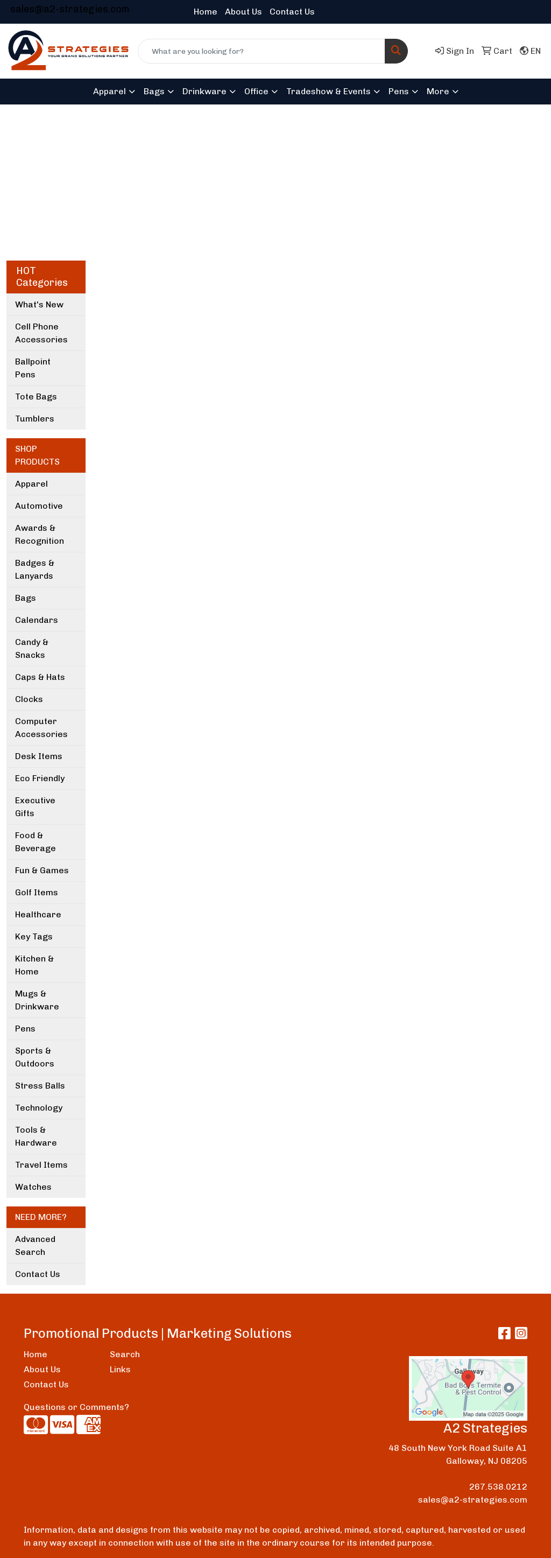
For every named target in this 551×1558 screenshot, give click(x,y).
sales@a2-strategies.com (70, 9)
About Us (243, 11)
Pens (398, 91)
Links (120, 1369)
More (438, 91)
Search (125, 1354)
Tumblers (34, 418)
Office (256, 91)
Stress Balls (40, 1085)
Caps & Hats (40, 677)
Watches (33, 1187)
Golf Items (36, 892)
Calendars (36, 620)
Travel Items (41, 1165)
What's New (39, 304)
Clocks (29, 699)
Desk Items (38, 756)
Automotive (39, 506)
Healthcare (38, 914)
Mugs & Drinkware (37, 1000)
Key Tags (34, 936)
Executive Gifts (35, 806)
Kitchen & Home (34, 965)
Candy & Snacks (31, 648)
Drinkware (204, 91)
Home (205, 11)
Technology (38, 1108)
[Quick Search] (261, 51)
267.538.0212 (498, 1487)
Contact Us (292, 11)
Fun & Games (42, 870)
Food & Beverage (35, 841)
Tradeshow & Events (328, 91)
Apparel (109, 91)
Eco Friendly (40, 778)
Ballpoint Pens (33, 368)
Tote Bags (36, 396)
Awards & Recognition (39, 534)
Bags (154, 91)
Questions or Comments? (76, 1407)
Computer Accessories (41, 727)
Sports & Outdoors (34, 1057)
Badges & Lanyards (34, 569)
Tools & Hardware (36, 1136)
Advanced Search (35, 1245)
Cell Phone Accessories (41, 333)
